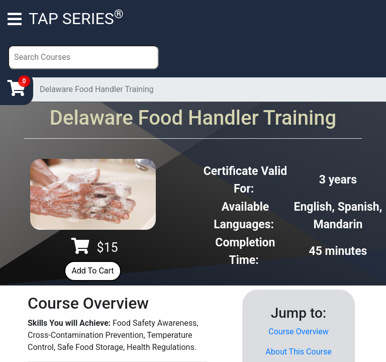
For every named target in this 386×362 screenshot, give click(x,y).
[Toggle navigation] (15, 18)
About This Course (298, 351)
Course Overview (298, 331)
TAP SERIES (76, 17)
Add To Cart (92, 271)
